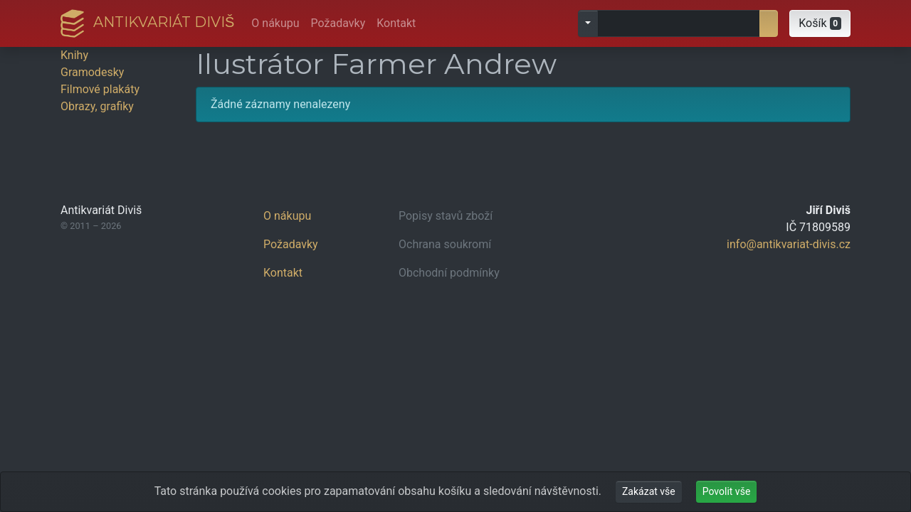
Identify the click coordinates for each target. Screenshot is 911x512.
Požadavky (338, 23)
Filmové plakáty (99, 89)
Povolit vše (726, 491)
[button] (820, 23)
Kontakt (396, 23)
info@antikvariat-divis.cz (789, 244)
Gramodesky (92, 72)
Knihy (74, 55)
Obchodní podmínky (449, 272)
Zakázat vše (648, 491)
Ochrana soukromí (445, 244)
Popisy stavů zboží (446, 216)
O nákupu (275, 23)
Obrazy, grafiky (97, 106)
